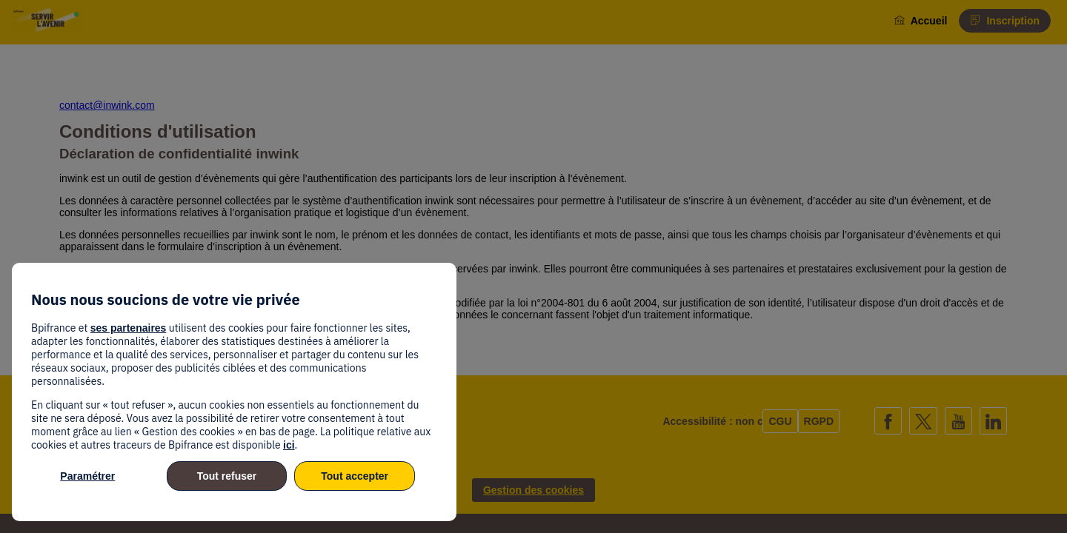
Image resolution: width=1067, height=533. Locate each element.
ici (289, 445)
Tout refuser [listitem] (227, 476)
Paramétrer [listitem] (87, 476)
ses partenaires (128, 328)
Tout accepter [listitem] (354, 476)
